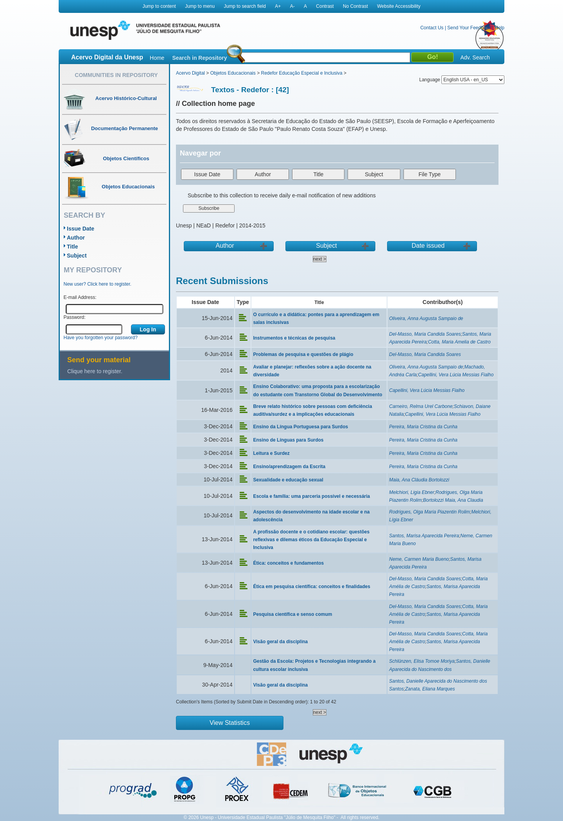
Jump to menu (200, 6)
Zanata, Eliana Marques (430, 689)
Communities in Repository (116, 75)
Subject (77, 255)
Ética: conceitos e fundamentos (288, 563)
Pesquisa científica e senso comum (292, 614)
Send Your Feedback (469, 27)
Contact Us (431, 27)
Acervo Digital (190, 73)
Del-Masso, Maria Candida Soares (425, 334)
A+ (278, 6)
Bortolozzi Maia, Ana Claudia (453, 500)
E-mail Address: (80, 297)
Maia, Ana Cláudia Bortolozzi (419, 480)
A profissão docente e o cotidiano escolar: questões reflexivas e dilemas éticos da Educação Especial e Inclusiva (311, 539)
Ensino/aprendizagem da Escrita (289, 466)
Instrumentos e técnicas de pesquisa (294, 338)
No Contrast (355, 6)
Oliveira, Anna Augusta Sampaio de (426, 318)
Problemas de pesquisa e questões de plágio (303, 354)
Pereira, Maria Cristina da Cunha (423, 426)
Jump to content (159, 6)
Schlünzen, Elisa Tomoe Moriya (422, 661)
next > (319, 259)
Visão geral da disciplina (280, 641)
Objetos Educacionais (233, 73)
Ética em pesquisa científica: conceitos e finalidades (311, 586)
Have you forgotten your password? (101, 337)
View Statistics (230, 722)
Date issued (428, 245)
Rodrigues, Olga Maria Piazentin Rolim (429, 512)
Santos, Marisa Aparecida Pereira (424, 535)
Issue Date (80, 228)
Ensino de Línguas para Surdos (288, 440)
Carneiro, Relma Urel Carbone (420, 406)
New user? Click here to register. (97, 284)
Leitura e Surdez (271, 453)
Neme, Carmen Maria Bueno (419, 559)
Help (499, 27)
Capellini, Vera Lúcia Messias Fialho (455, 374)
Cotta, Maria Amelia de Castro (459, 342)
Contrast (324, 6)
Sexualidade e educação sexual (288, 480)
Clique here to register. (94, 371)
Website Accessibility (398, 6)
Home (157, 58)
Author (76, 237)
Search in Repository (199, 58)
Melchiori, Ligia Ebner (411, 492)
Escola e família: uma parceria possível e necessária (311, 496)
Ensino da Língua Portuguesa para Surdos (300, 426)
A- (292, 6)
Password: (75, 317)
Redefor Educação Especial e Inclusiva (301, 73)
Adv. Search (474, 57)
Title (72, 246)
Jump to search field (245, 6)
